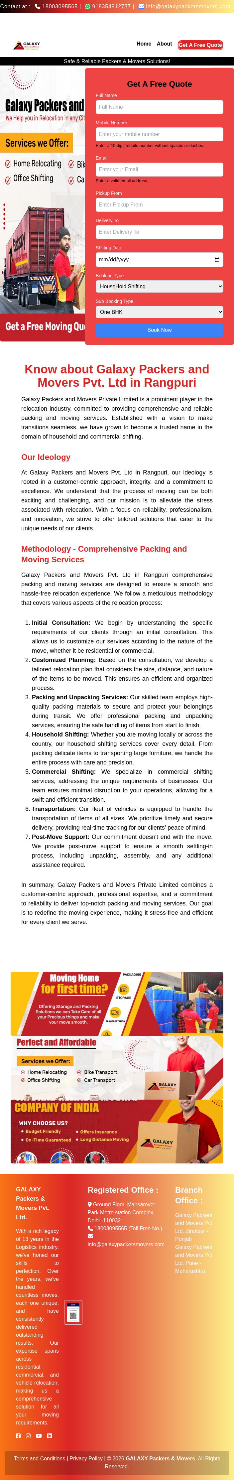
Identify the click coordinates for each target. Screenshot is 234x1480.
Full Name (106, 95)
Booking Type (110, 275)
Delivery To (107, 220)
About (164, 44)
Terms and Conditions (39, 1458)
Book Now (160, 330)
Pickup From (109, 193)
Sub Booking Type (114, 301)
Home (144, 44)
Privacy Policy (86, 1458)
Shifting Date (109, 247)
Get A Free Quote (200, 45)
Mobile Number (111, 122)
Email (101, 158)
